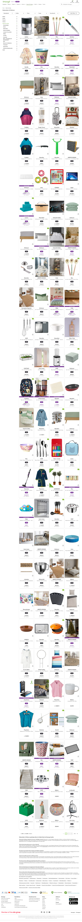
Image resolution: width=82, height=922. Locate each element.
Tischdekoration (32, 882)
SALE (4, 51)
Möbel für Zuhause (53, 884)
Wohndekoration (62, 882)
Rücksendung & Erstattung (34, 901)
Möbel (4, 35)
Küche (4, 28)
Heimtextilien (6, 26)
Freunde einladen (5, 901)
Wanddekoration (45, 884)
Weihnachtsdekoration (7, 49)
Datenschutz (17, 903)
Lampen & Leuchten (7, 33)
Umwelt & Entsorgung (33, 903)
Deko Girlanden (68, 884)
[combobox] (69, 5)
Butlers (25, 882)
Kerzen (64, 853)
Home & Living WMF (23, 889)
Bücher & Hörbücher (7, 44)
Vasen (76, 841)
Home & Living (6, 25)
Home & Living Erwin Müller (34, 889)
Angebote (44, 900)
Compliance (17, 904)
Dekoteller (38, 886)
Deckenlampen (33, 879)
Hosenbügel (55, 882)
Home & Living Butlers (46, 886)
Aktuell (57, 900)
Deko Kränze (45, 882)
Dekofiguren (37, 884)
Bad (4, 42)
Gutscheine (5, 48)
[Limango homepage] (6, 2)
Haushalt (5, 38)
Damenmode (38, 882)
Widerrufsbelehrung (19, 901)
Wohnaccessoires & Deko (24, 884)
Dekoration (5, 30)
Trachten (44, 909)
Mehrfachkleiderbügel (53, 879)
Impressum (17, 906)
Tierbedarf (5, 46)
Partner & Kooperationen (6, 904)
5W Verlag (68, 879)
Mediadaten (4, 909)
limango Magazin (5, 903)
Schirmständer (61, 879)
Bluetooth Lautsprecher (24, 879)
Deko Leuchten (22, 886)
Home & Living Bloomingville (58, 886)
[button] (77, 2)
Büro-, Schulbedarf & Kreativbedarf (7, 41)
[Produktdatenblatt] (26, 32)
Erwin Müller (73, 879)
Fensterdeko (74, 884)
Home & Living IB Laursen (70, 886)
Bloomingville (45, 847)
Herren (4, 23)
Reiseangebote (58, 905)
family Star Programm (6, 900)
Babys (4, 18)
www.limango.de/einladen (59, 918)
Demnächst (58, 901)
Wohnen (69, 882)
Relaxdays (21, 882)
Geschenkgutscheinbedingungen (21, 909)
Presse (3, 907)
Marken (43, 910)
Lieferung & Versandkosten (34, 900)
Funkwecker (45, 879)
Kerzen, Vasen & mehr (30, 886)
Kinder (4, 19)
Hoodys (50, 882)
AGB (16, 900)
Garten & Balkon (6, 31)
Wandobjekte (61, 884)
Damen (4, 21)
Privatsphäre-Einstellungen (20, 907)
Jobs (2, 906)
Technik (4, 37)
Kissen (72, 853)
